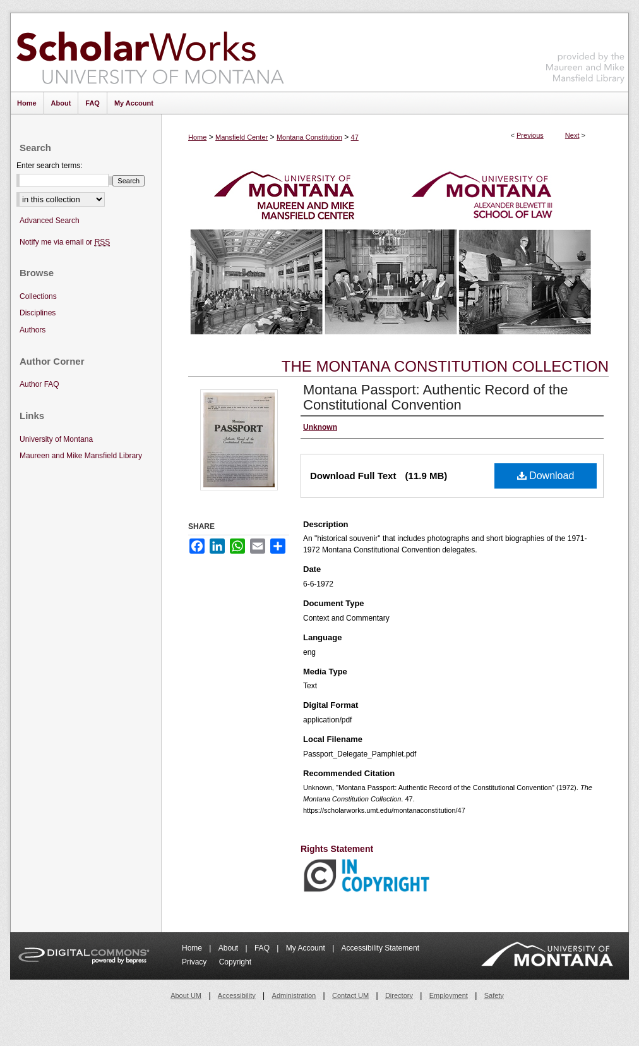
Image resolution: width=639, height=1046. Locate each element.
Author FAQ (39, 384)
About (229, 948)
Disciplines (38, 312)
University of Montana (56, 439)
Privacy (195, 962)
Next (572, 135)
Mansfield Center (241, 137)
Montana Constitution (309, 137)
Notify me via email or (65, 242)
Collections (38, 296)
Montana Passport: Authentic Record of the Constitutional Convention (435, 397)
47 (355, 137)
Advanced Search (50, 220)
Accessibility (237, 995)
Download (546, 475)
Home (197, 137)
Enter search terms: (49, 165)
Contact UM (350, 995)
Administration (294, 995)
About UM (185, 995)
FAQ (263, 948)
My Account (306, 948)
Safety (494, 995)
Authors (32, 329)
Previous (530, 135)
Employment (448, 995)
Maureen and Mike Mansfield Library (585, 50)
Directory (399, 995)
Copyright (235, 962)
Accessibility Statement (380, 948)
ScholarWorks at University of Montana (150, 52)
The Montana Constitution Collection (445, 366)
